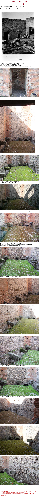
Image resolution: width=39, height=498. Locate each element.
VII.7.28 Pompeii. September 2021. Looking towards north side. (10, 424)
